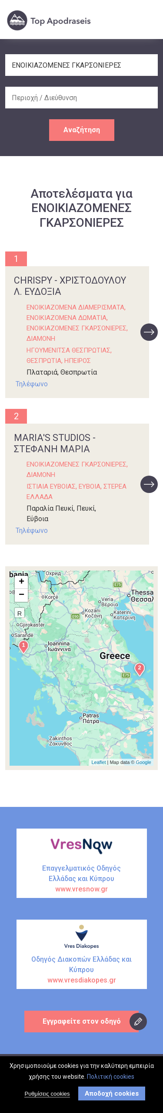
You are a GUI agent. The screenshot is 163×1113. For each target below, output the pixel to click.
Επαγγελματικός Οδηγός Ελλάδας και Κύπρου (82, 879)
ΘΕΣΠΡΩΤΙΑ (44, 361)
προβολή (149, 332)
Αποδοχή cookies (112, 1095)
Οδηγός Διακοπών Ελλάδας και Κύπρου (82, 970)
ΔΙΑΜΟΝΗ (41, 339)
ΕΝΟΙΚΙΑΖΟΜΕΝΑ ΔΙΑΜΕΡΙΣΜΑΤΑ (75, 307)
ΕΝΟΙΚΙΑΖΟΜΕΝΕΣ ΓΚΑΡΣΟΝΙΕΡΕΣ (76, 328)
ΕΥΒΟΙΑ (89, 486)
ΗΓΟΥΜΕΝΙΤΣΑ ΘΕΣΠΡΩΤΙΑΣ (68, 350)
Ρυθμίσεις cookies (47, 1095)
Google (143, 762)
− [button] (21, 595)
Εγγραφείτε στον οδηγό (82, 1021)
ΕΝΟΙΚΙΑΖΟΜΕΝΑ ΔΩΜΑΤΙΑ (66, 318)
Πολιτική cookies (110, 1078)
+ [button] (21, 582)
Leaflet (98, 762)
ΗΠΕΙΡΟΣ (77, 361)
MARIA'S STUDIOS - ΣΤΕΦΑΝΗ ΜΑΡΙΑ (55, 443)
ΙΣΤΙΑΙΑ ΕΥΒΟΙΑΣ (51, 486)
